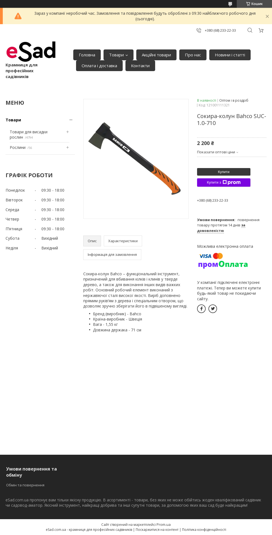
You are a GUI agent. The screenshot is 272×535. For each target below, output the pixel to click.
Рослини (18, 147)
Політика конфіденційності (204, 529)
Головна (87, 55)
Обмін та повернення (25, 485)
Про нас (193, 55)
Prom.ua (164, 524)
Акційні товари (156, 55)
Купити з (223, 182)
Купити (224, 172)
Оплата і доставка (99, 65)
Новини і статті (230, 55)
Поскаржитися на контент (157, 529)
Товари (116, 55)
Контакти (140, 65)
